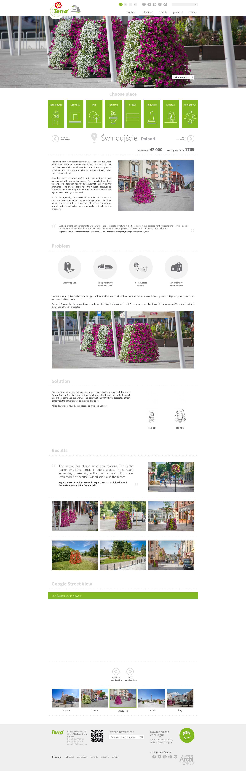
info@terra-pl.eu (80, 744)
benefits (163, 12)
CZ (135, 4)
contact (193, 12)
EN (121, 4)
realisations (146, 12)
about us (130, 12)
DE (126, 4)
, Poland (183, 77)
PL (130, 4)
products (177, 12)
